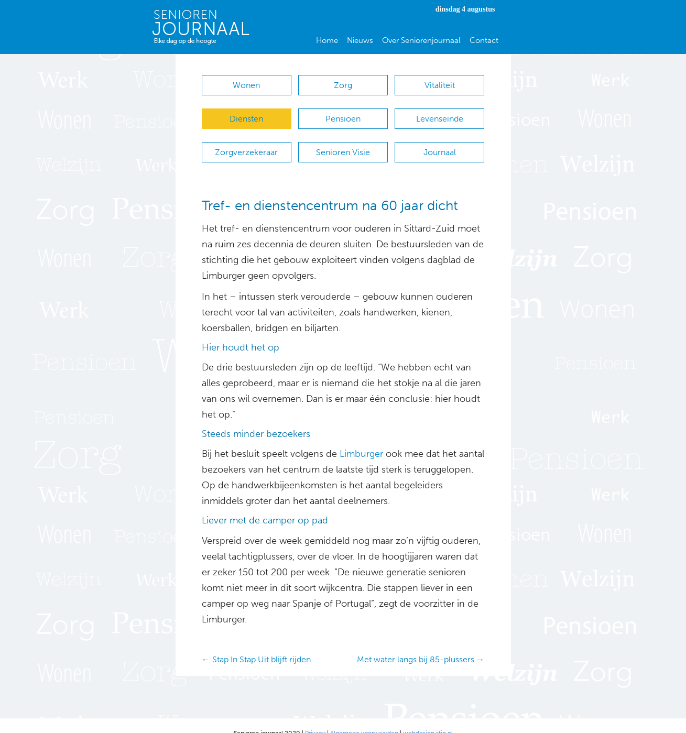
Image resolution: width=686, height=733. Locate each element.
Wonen (246, 85)
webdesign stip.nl (428, 717)
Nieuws (360, 40)
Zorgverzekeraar (246, 142)
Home (327, 40)
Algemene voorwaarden (364, 717)
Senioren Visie (343, 142)
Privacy (315, 717)
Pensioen (343, 113)
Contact (484, 40)
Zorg (343, 85)
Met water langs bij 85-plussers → (421, 644)
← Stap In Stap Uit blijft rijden (256, 644)
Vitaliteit (439, 85)
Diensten (246, 113)
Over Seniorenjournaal (421, 40)
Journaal (439, 142)
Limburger (361, 438)
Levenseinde (439, 113)
